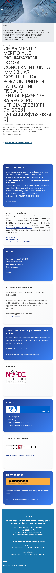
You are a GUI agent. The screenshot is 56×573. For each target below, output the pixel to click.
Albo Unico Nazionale (14, 264)
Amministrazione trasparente (15, 565)
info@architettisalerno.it (31, 532)
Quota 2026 (11, 202)
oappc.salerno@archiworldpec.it (30, 535)
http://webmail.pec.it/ (14, 316)
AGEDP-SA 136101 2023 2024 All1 (17, 143)
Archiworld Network (14, 262)
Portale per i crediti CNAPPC (17, 259)
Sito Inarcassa (12, 267)
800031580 (45, 499)
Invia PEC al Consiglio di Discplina (18, 242)
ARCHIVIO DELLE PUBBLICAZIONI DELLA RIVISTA (23, 455)
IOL (7, 270)
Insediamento (12, 239)
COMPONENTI (11, 237)
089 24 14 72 (30, 530)
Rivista (8, 272)
